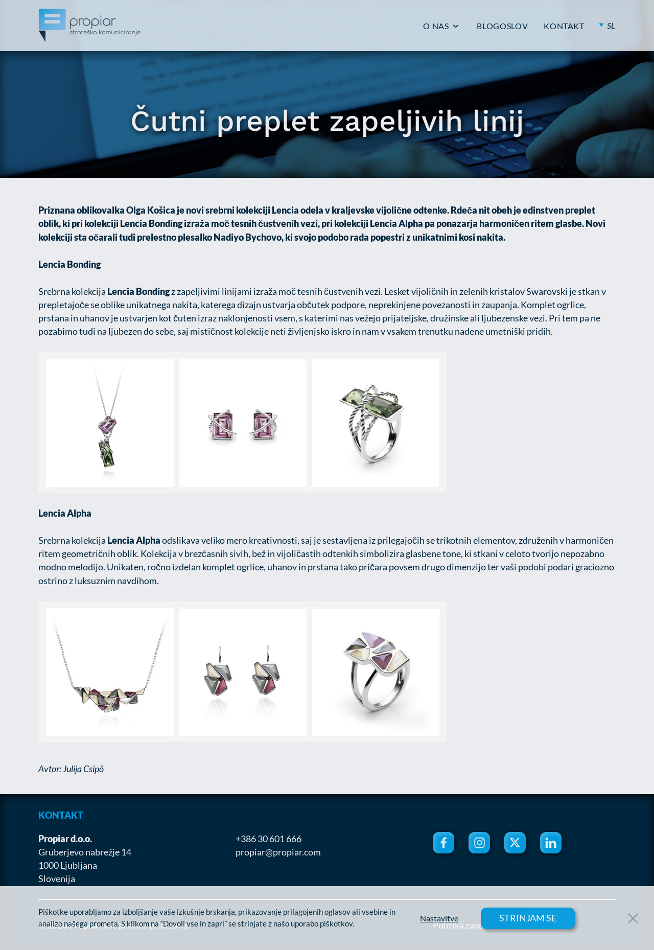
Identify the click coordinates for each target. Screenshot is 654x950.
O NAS (436, 26)
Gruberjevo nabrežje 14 (84, 852)
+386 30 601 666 (268, 838)
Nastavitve (439, 918)
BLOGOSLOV (502, 26)
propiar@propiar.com (278, 852)
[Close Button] (633, 918)
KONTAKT (564, 26)
